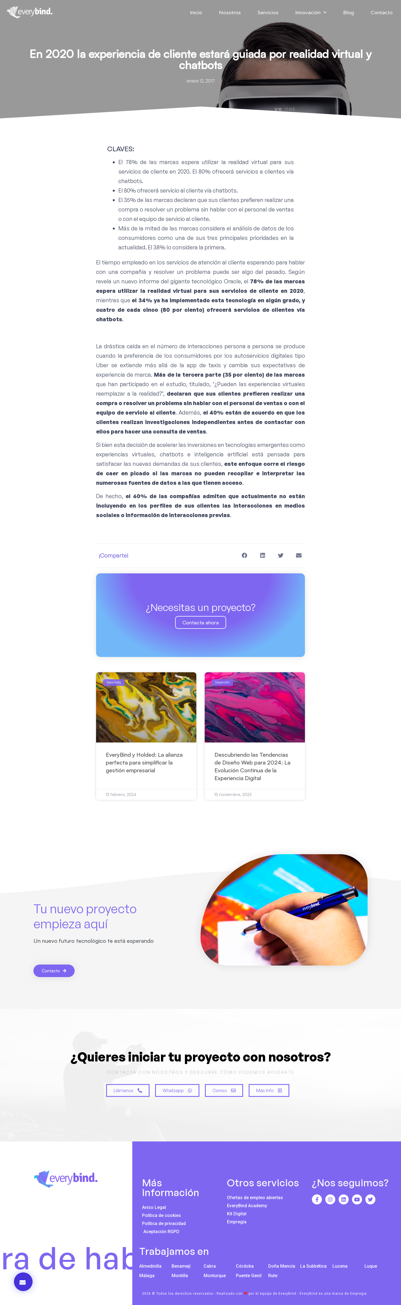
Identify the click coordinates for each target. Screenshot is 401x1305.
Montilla (180, 1275)
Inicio (196, 12)
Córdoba (245, 1266)
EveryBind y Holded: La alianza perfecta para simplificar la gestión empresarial (144, 762)
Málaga (147, 1275)
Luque (371, 1266)
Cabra (210, 1266)
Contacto (382, 12)
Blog (348, 12)
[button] (244, 555)
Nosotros (230, 12)
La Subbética (313, 1266)
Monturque (215, 1275)
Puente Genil (248, 1275)
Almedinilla (150, 1266)
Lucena (340, 1266)
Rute (272, 1275)
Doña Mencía (281, 1266)
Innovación (310, 12)
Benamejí (181, 1266)
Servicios (268, 12)
